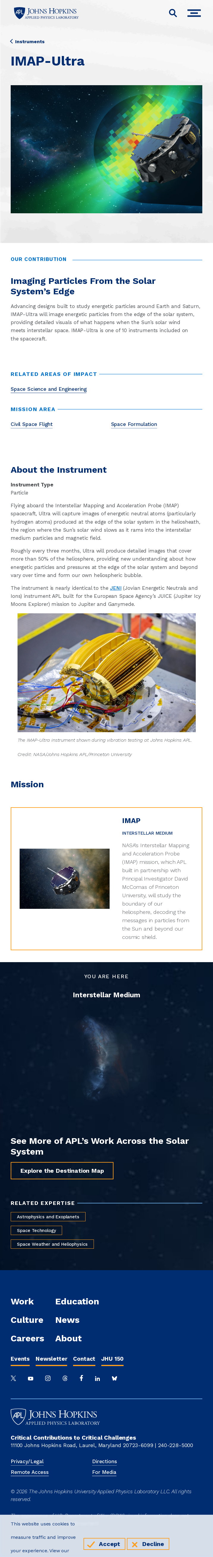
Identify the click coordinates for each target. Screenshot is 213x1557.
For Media (104, 1472)
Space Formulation (134, 424)
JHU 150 (112, 1358)
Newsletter (51, 1358)
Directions (104, 1461)
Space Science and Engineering (48, 389)
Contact (84, 1358)
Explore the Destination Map (62, 1170)
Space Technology (36, 1230)
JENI (115, 588)
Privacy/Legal (27, 1461)
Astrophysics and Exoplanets (48, 1217)
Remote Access (30, 1472)
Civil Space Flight (32, 424)
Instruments (28, 42)
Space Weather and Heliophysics (52, 1244)
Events (20, 1358)
